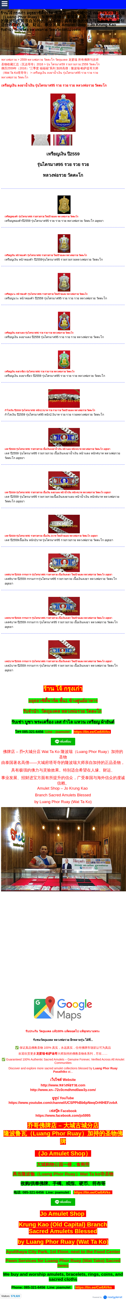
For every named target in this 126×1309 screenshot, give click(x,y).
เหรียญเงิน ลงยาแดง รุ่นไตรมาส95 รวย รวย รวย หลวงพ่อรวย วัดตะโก (39, 333)
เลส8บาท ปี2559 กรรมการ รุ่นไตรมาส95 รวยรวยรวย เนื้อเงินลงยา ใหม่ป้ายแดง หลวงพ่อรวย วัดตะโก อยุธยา (58, 574)
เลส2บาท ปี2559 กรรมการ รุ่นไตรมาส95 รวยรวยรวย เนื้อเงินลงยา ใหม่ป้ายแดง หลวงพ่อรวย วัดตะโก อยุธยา (58, 661)
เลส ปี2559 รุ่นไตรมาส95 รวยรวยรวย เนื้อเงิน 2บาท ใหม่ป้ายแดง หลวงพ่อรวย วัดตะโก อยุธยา (51, 536)
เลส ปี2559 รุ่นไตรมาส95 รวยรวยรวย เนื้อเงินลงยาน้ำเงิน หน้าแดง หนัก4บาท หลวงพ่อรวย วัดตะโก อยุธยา (57, 449)
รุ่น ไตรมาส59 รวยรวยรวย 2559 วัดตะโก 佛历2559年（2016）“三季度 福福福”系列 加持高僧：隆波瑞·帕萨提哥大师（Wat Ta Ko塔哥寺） (50, 68)
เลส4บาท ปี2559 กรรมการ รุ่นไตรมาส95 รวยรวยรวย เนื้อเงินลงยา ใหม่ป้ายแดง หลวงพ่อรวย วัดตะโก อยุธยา (58, 618)
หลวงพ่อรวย (9, 59)
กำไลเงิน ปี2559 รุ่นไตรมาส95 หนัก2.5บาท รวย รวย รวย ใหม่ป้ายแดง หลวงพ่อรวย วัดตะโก (50, 410)
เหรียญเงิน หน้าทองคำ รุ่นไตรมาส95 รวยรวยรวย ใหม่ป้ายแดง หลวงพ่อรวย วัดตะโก (46, 255)
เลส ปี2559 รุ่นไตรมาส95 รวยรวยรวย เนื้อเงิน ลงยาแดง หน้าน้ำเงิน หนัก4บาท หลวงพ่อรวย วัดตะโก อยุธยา (58, 492)
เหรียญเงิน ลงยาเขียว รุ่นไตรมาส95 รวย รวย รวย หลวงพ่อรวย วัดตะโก (40, 371)
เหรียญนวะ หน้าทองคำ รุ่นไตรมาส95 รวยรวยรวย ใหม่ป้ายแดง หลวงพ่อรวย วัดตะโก (46, 294)
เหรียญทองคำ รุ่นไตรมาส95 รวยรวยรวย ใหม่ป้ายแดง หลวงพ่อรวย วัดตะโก (42, 216)
